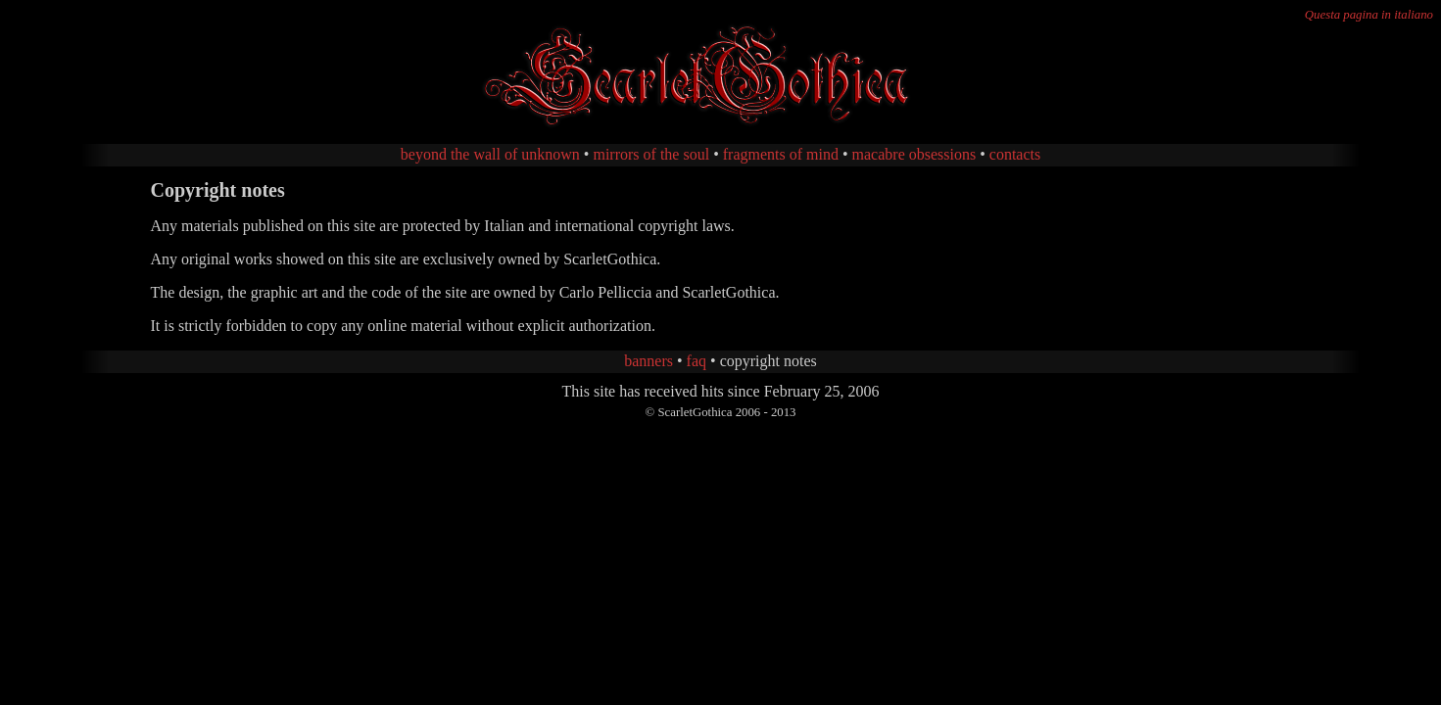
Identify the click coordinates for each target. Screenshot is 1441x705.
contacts (1014, 154)
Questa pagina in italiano (1369, 15)
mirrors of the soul (651, 154)
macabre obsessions (914, 154)
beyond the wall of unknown (490, 154)
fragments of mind (781, 154)
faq (696, 360)
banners (648, 360)
